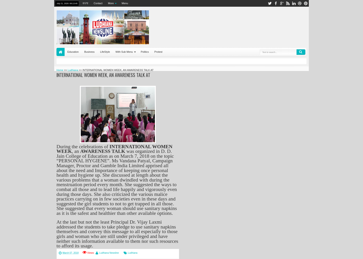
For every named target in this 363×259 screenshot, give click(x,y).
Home (60, 52)
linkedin (294, 3)
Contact (98, 3)
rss (288, 3)
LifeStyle (105, 51)
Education (73, 51)
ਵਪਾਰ (85, 3)
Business (89, 51)
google (282, 3)
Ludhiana (132, 253)
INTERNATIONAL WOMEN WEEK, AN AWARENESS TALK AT (103, 74)
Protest (158, 51)
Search (301, 52)
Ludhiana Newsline (109, 253)
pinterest (306, 3)
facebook (276, 3)
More (111, 3)
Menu (125, 3)
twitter (270, 3)
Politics (145, 51)
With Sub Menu (124, 51)
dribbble (300, 3)
